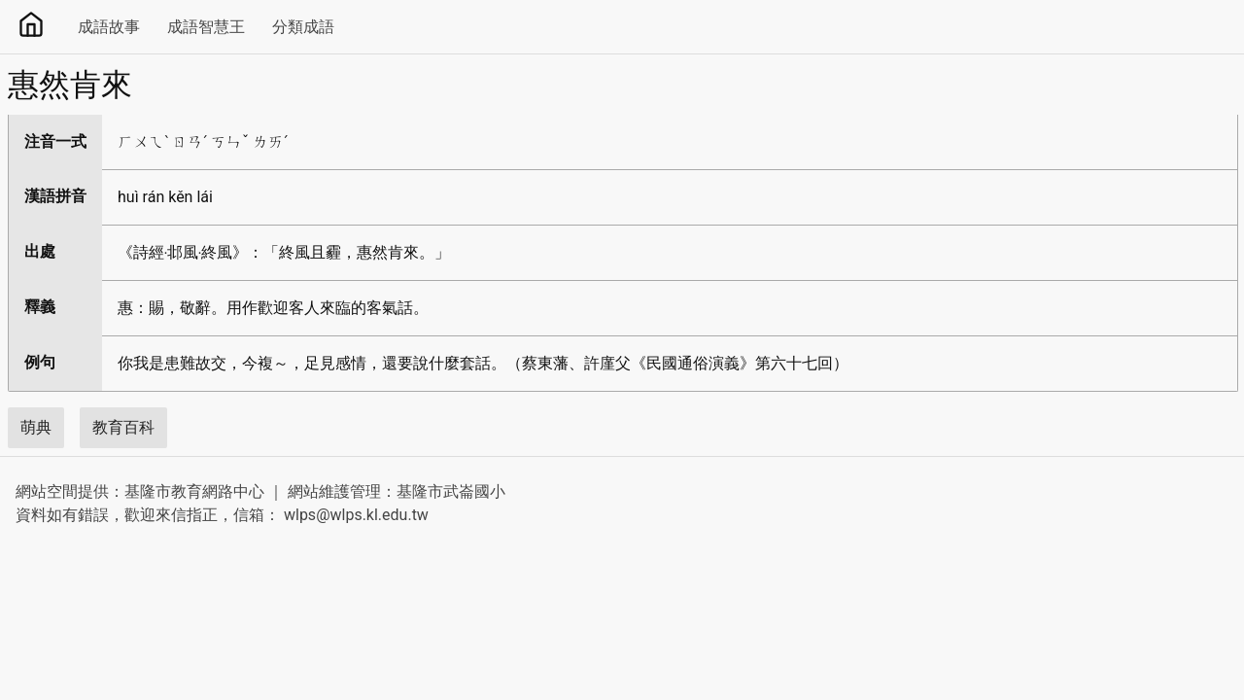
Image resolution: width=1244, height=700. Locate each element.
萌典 (36, 427)
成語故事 (109, 27)
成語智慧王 (206, 27)
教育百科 (123, 427)
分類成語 (303, 27)
